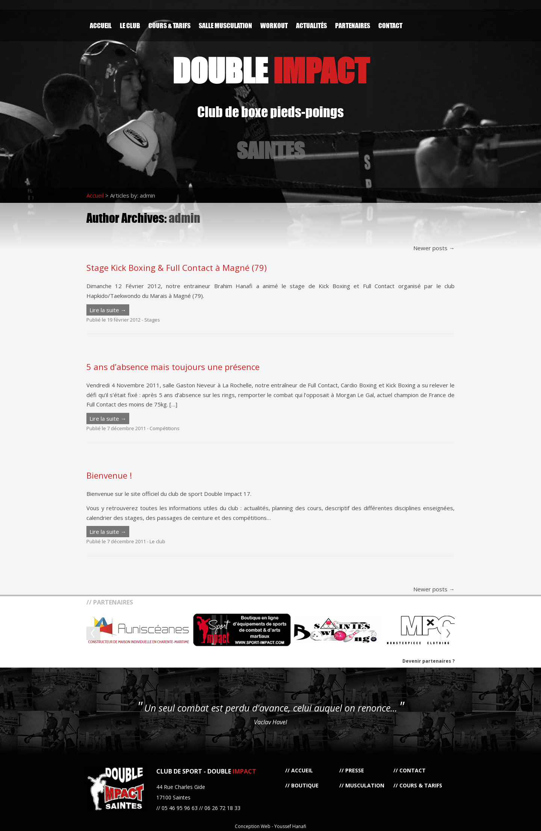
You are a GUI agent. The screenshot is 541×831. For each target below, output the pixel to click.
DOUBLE (270, 70)
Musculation (364, 785)
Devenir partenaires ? (428, 661)
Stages (152, 319)
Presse (354, 770)
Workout (274, 25)
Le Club (130, 25)
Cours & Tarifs (169, 25)
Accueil (101, 25)
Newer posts (434, 248)
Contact (390, 25)
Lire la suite (107, 310)
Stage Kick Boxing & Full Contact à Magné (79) (176, 267)
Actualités (311, 25)
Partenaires (352, 25)
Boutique (305, 785)
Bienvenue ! (109, 475)
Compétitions (165, 428)
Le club (157, 541)
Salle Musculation (225, 25)
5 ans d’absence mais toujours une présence (173, 366)
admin (184, 218)
